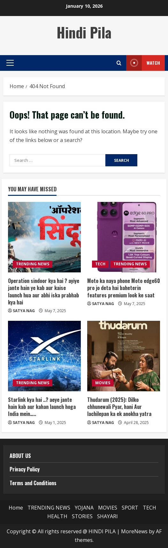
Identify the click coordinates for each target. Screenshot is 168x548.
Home (16, 507)
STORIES (82, 516)
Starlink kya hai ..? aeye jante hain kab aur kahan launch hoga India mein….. (42, 407)
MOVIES (102, 383)
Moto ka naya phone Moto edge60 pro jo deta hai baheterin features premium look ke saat (123, 288)
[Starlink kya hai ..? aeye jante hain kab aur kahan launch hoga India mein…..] (44, 356)
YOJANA (84, 507)
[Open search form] (119, 63)
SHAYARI (107, 516)
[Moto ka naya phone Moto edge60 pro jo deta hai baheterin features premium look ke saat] (123, 237)
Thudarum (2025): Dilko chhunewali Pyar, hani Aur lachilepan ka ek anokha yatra (119, 407)
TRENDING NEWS (32, 264)
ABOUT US (20, 456)
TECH (100, 264)
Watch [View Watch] (143, 63)
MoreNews (134, 531)
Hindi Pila (84, 32)
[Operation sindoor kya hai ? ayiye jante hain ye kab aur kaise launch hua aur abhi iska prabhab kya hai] (44, 237)
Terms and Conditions (33, 483)
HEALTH (57, 516)
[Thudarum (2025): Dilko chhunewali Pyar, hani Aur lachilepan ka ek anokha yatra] (123, 356)
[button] (10, 63)
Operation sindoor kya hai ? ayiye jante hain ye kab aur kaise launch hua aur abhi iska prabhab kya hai (43, 291)
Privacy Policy (25, 469)
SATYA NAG (24, 310)
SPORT (130, 507)
